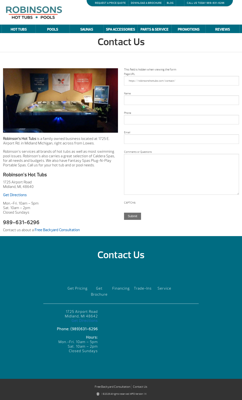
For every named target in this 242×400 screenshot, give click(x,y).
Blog (170, 3)
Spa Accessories (120, 29)
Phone (127, 113)
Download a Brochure (146, 3)
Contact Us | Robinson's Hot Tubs (35, 12)
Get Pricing (77, 288)
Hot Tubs (19, 29)
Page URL (129, 74)
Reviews (222, 29)
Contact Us (140, 387)
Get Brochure (99, 291)
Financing (121, 288)
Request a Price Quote (110, 3)
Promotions (188, 29)
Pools (52, 29)
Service (164, 288)
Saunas (86, 29)
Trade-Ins (143, 288)
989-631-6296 (215, 3)
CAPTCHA (130, 202)
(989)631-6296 (84, 329)
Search (180, 3)
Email (127, 132)
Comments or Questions (138, 151)
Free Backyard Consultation (112, 387)
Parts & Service (154, 29)
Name (127, 93)
